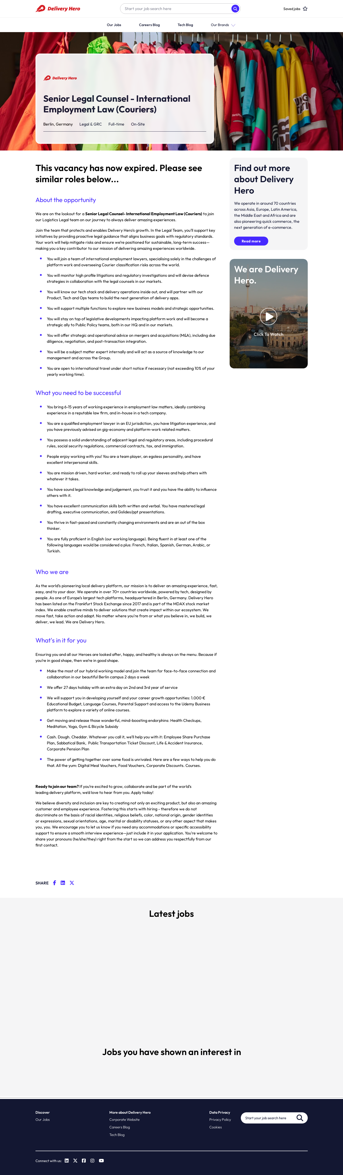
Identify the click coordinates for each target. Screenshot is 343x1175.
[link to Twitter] (75, 1161)
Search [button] (235, 8)
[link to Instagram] (92, 1161)
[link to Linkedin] (67, 1161)
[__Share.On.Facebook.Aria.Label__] (57, 883)
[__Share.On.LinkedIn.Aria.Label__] (65, 883)
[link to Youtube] (101, 1161)
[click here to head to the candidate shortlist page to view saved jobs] (291, 8)
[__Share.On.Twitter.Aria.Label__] (74, 883)
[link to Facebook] (84, 1161)
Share (42, 883)
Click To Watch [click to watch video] (268, 334)
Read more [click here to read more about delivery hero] (251, 241)
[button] (232, 25)
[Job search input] (176, 8)
